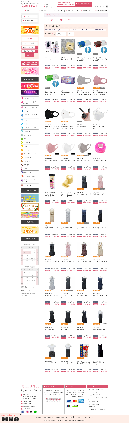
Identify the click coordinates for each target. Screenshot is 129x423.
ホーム (28, 10)
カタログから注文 (94, 404)
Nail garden (85, 29)
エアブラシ (26, 157)
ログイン (47, 4)
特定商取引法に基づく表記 (64, 417)
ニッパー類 (26, 135)
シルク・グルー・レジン (30, 127)
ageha (59, 29)
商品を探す (57, 10)
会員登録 (42, 10)
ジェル (25, 120)
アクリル (25, 124)
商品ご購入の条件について (96, 389)
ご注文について (93, 392)
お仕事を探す (86, 10)
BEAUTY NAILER (99, 29)
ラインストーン (27, 150)
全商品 (46, 15)
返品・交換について (94, 395)
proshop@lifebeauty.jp (29, 406)
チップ (25, 146)
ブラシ (25, 139)
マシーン (25, 161)
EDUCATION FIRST (50, 29)
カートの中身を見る (84, 3)
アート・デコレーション (30, 154)
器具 (24, 168)
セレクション (73, 29)
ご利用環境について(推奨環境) (97, 409)
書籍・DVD (26, 172)
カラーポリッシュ (28, 98)
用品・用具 (52, 15)
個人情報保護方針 (48, 417)
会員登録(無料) (29, 20)
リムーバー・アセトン (29, 107)
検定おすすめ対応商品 (29, 176)
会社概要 (38, 417)
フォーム (25, 142)
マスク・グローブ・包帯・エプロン (64, 15)
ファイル (25, 131)
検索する (29, 55)
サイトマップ (79, 417)
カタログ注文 (72, 10)
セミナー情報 (101, 10)
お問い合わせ (93, 406)
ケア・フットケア (28, 111)
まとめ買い (26, 185)
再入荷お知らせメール (95, 401)
